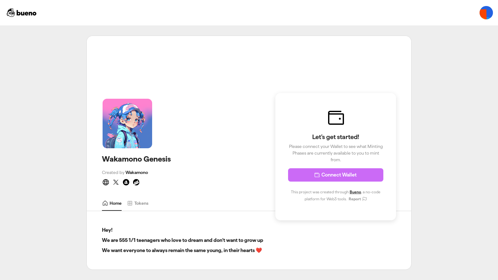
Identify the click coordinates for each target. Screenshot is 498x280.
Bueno (355, 192)
